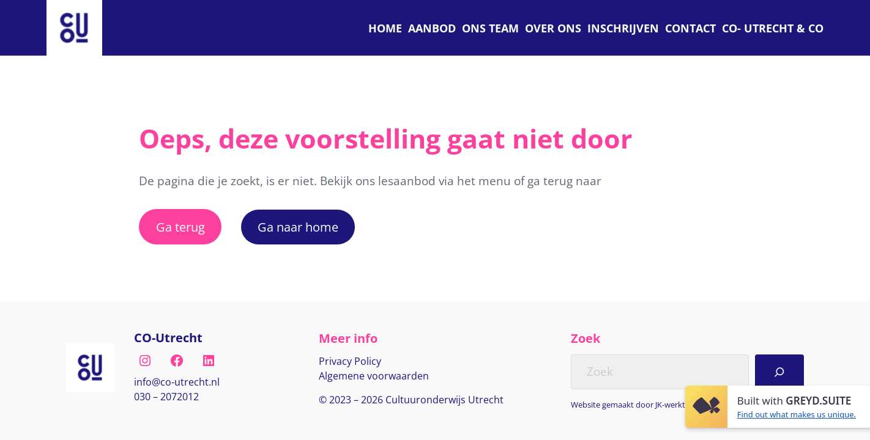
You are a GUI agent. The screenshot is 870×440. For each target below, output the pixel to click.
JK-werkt (670, 404)
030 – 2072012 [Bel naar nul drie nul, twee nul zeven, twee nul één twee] (166, 396)
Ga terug (180, 226)
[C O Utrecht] (773, 28)
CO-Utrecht (168, 337)
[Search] (779, 371)
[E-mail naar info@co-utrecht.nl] (177, 382)
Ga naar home (298, 226)
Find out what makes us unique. (796, 414)
